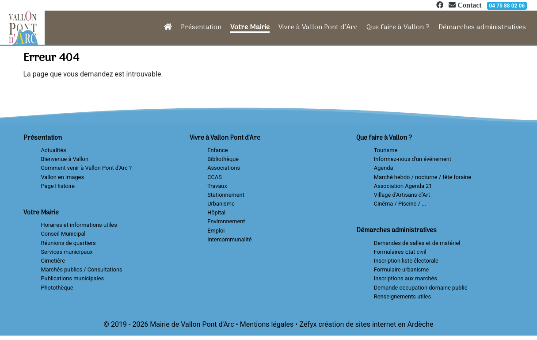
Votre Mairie (250, 27)
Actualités (53, 150)
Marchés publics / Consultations (81, 269)
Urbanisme (221, 203)
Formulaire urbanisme (401, 269)
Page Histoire (58, 186)
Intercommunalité (229, 239)
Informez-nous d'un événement (412, 159)
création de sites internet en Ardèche (375, 324)
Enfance (217, 150)
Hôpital (216, 212)
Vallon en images (62, 177)
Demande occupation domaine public (421, 287)
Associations (223, 167)
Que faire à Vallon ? (398, 27)
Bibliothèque (223, 159)
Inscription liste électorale (406, 260)
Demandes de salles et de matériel (417, 243)
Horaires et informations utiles (79, 225)
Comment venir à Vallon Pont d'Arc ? (86, 167)
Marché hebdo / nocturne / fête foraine (422, 177)
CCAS (214, 177)
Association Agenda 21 (403, 186)
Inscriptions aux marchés (405, 278)
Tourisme (385, 150)
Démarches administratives (482, 27)
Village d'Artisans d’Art (402, 194)
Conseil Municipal (63, 233)
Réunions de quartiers (68, 243)
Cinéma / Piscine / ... (400, 203)
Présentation (201, 27)
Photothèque (57, 287)
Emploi (216, 230)
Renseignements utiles (402, 296)
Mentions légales (266, 324)
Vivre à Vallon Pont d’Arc (318, 27)
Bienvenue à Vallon (64, 159)
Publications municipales (72, 278)
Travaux (217, 186)
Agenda (383, 167)
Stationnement (225, 194)
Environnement (226, 221)
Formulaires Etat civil (400, 251)
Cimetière (53, 260)
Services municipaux (67, 251)
